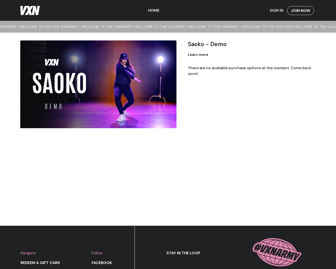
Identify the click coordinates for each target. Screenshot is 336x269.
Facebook (102, 262)
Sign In (276, 10)
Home (153, 10)
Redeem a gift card (40, 262)
